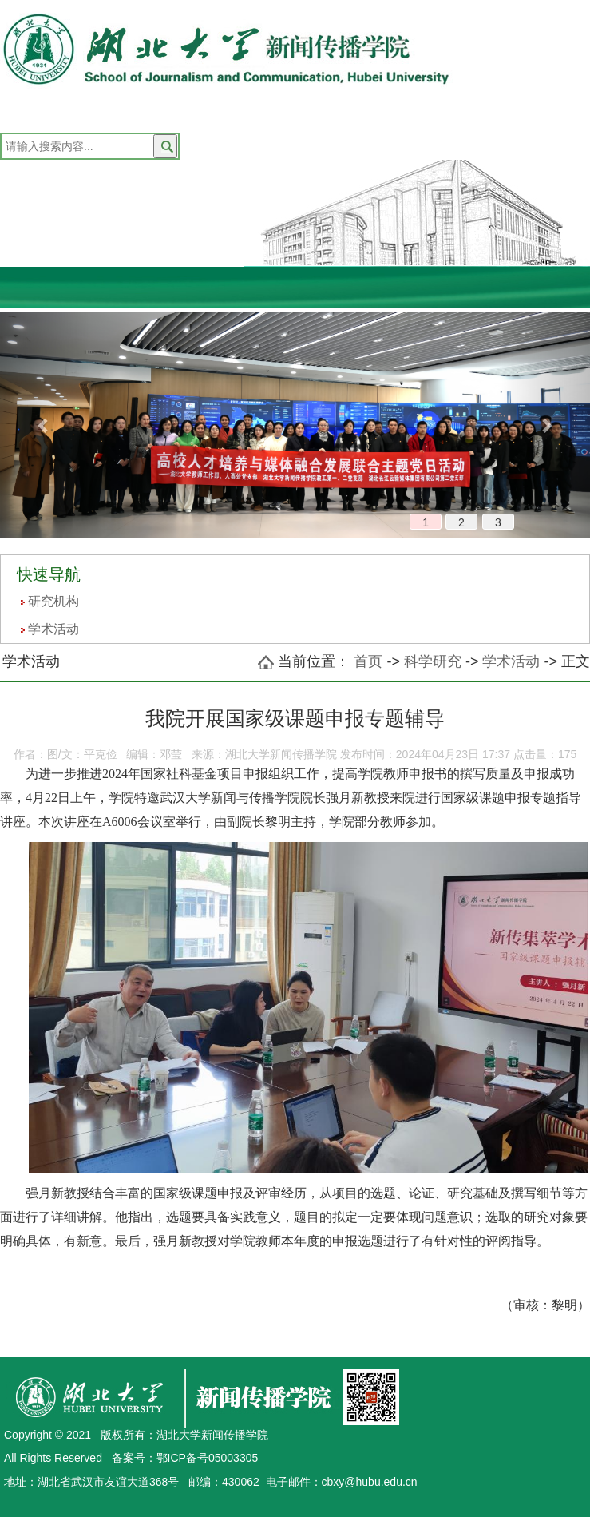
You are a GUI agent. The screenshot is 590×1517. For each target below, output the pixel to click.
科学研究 (432, 661)
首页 (368, 661)
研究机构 (53, 601)
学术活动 (53, 629)
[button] (44, 425)
